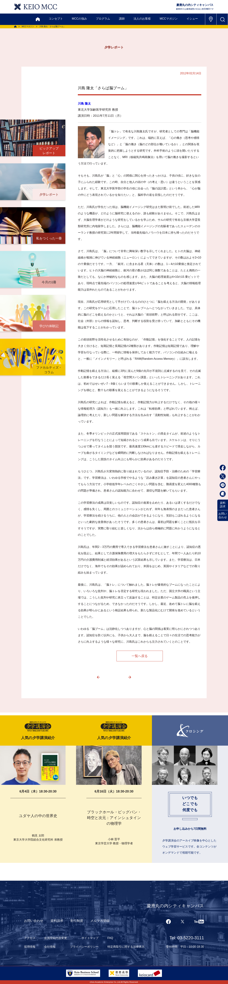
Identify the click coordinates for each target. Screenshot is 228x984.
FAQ (110, 937)
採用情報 (29, 946)
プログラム (103, 18)
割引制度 (76, 921)
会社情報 (50, 946)
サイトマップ (90, 937)
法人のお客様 (142, 18)
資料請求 (223, 504)
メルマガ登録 (100, 921)
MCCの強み (79, 18)
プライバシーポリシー (84, 946)
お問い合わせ (222, 515)
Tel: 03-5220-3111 (187, 937)
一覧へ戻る (140, 656)
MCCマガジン (168, 18)
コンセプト (56, 18)
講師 (122, 18)
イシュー (192, 18)
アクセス (29, 937)
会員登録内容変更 (55, 937)
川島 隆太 (84, 103)
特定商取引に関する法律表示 (125, 946)
